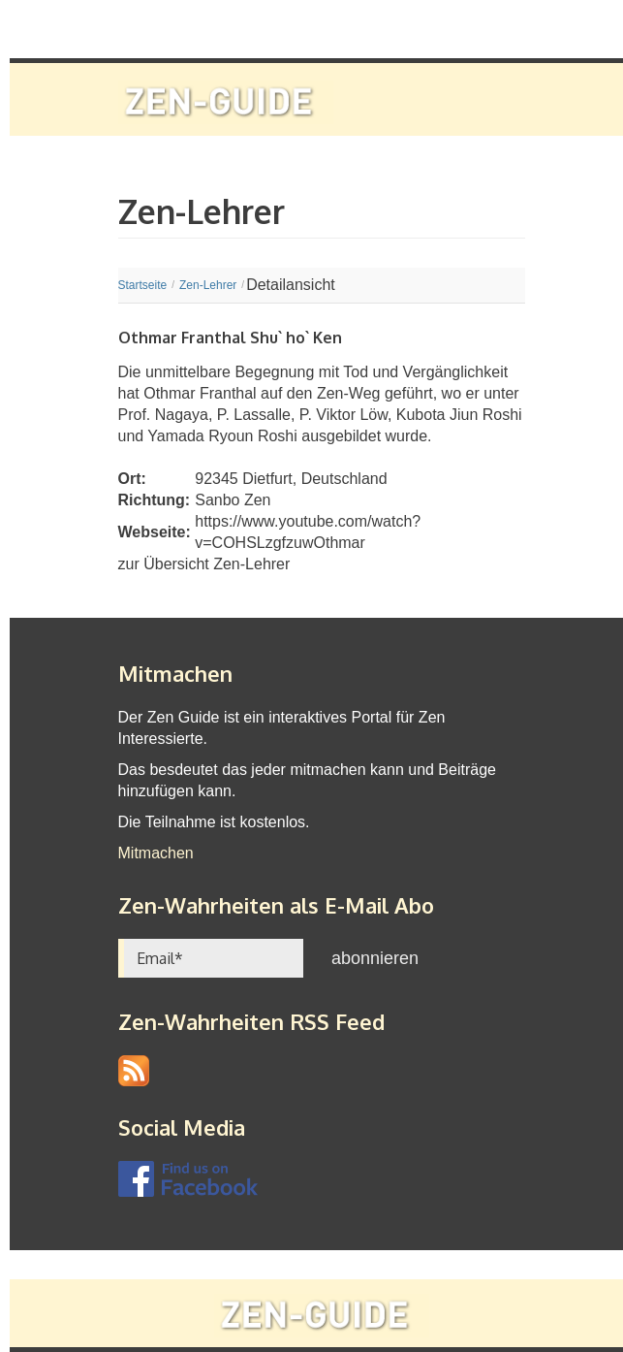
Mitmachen (156, 853)
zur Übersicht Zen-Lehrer (204, 564)
